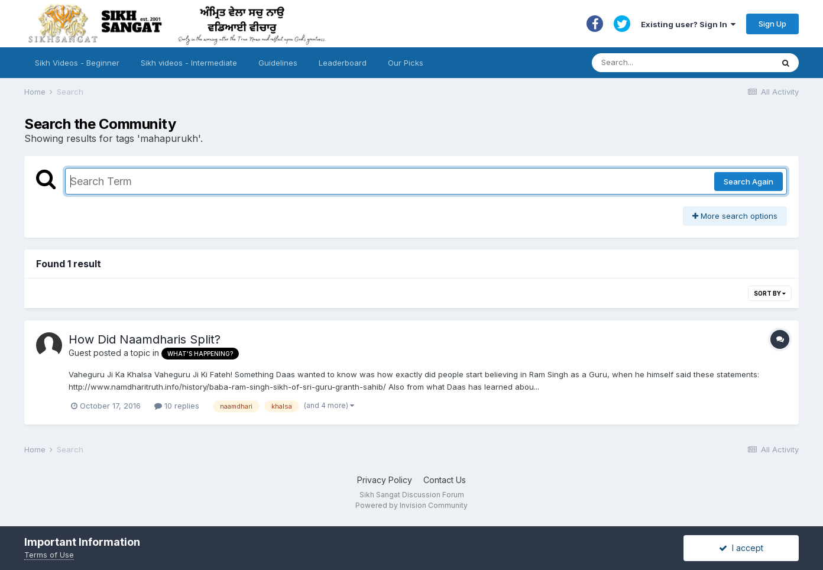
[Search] (671, 62)
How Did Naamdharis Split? (145, 339)
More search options (734, 216)
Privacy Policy (384, 480)
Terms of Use (49, 554)
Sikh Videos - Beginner (77, 62)
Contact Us (444, 480)
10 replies (176, 405)
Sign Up (772, 23)
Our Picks (405, 62)
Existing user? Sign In (688, 24)
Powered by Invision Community (411, 505)
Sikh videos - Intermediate (189, 62)
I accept (741, 548)
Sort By (770, 293)
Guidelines (277, 62)
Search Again (748, 181)
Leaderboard (343, 62)
